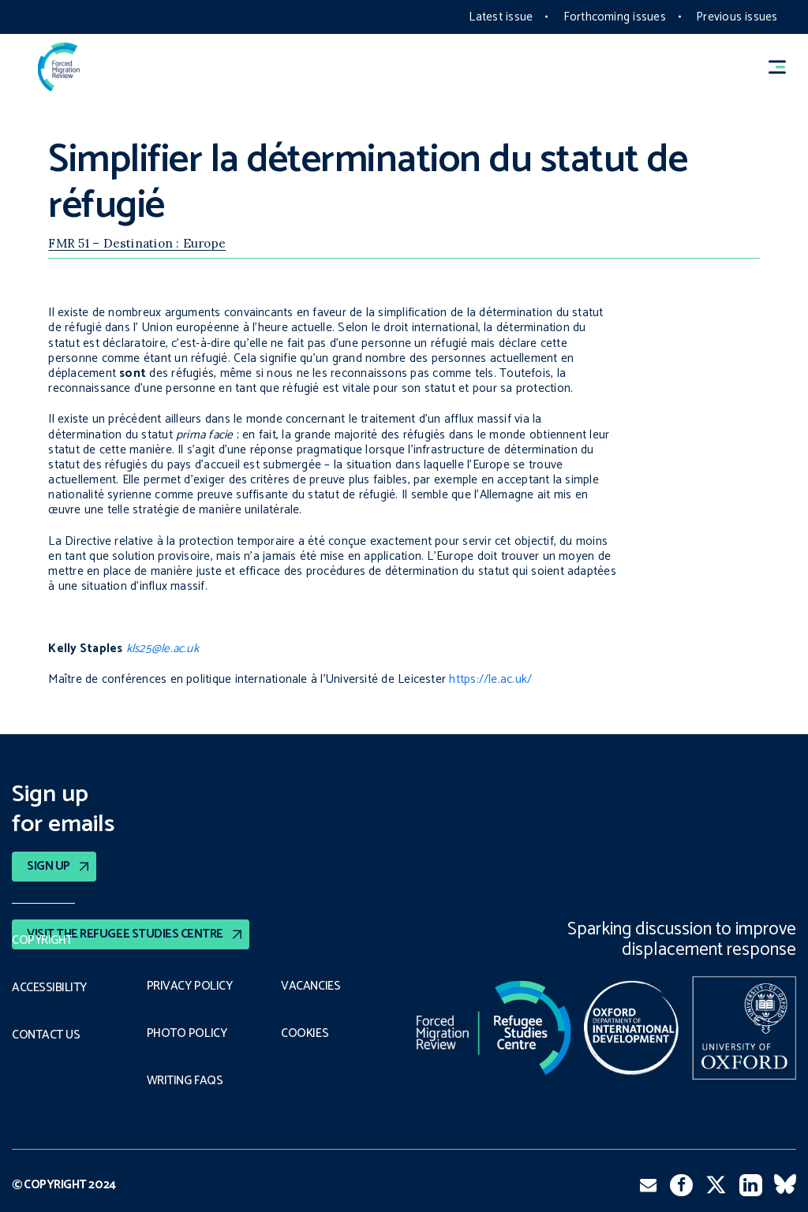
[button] (784, 66)
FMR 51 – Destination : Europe (137, 243)
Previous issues (736, 17)
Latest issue (501, 17)
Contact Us (46, 1035)
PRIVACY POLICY (190, 986)
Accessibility (49, 988)
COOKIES (304, 1034)
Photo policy (186, 1034)
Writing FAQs (185, 1081)
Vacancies (310, 986)
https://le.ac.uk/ (490, 679)
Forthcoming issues (614, 17)
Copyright (42, 941)
